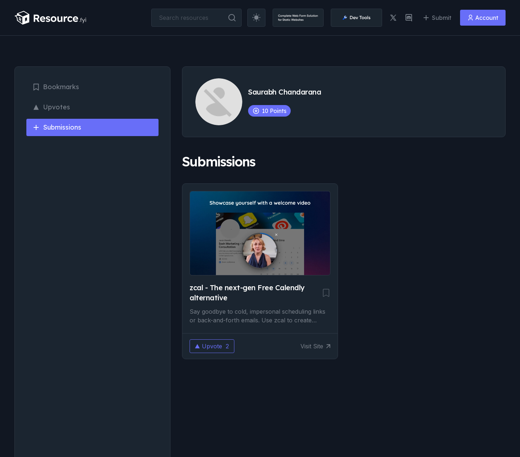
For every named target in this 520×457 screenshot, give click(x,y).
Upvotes (51, 107)
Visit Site (315, 346)
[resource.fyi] (50, 18)
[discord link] (408, 17)
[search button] (232, 18)
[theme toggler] (256, 18)
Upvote (212, 346)
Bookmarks (55, 87)
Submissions (56, 127)
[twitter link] (393, 18)
